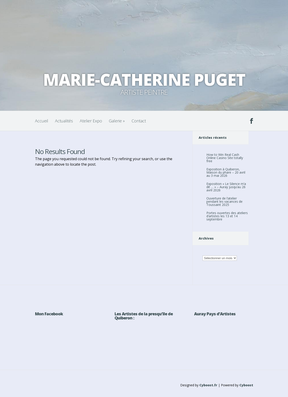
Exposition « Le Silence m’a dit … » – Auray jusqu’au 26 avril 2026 (226, 187)
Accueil (41, 121)
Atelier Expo (91, 121)
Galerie (117, 121)
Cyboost (246, 385)
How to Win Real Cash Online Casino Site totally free (224, 157)
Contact (139, 121)
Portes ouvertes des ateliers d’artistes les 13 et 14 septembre (227, 216)
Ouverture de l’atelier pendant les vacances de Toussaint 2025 (224, 201)
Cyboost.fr (208, 385)
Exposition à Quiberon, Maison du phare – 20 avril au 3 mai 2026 (225, 172)
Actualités (64, 121)
